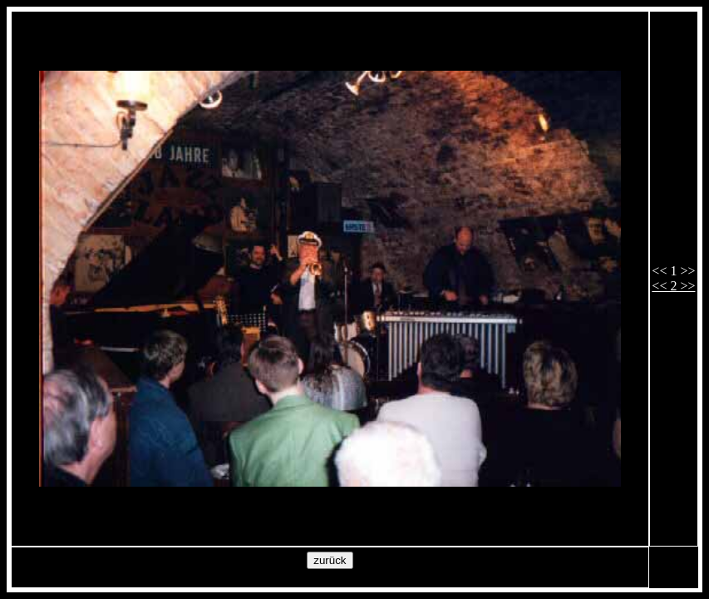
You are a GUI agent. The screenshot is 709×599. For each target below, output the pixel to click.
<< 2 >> (673, 286)
